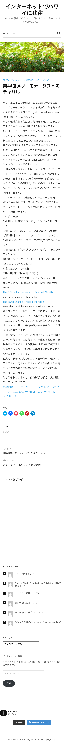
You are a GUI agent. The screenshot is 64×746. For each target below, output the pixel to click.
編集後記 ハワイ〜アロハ (37, 79)
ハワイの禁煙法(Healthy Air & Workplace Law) (38, 622)
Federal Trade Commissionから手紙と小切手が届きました (38, 585)
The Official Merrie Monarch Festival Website (28, 292)
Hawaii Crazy (16, 739)
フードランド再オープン (27, 593)
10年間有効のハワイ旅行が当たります (24, 453)
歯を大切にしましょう (26, 602)
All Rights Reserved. (33, 739)
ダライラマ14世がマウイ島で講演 (22, 464)
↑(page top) (50, 739)
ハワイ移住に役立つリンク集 (29, 612)
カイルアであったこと (13, 79)
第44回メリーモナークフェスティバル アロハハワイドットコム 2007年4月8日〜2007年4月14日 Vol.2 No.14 (31, 391)
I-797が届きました (24, 573)
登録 (8, 683)
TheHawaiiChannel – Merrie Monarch (23, 301)
